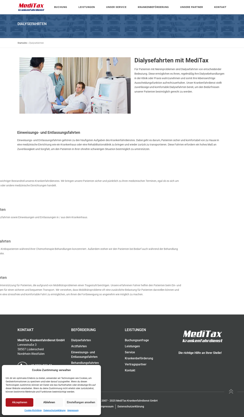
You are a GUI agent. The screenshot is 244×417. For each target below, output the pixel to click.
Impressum (73, 410)
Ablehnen (49, 402)
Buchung (60, 7)
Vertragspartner (135, 364)
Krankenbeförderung (153, 7)
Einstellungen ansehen (81, 402)
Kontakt (220, 7)
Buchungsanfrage (137, 340)
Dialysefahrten (81, 340)
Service (130, 352)
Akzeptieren (19, 402)
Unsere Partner (191, 7)
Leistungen (87, 7)
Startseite (22, 43)
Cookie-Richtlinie (33, 410)
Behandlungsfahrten (85, 363)
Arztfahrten (79, 346)
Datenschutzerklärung (54, 410)
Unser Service (116, 7)
